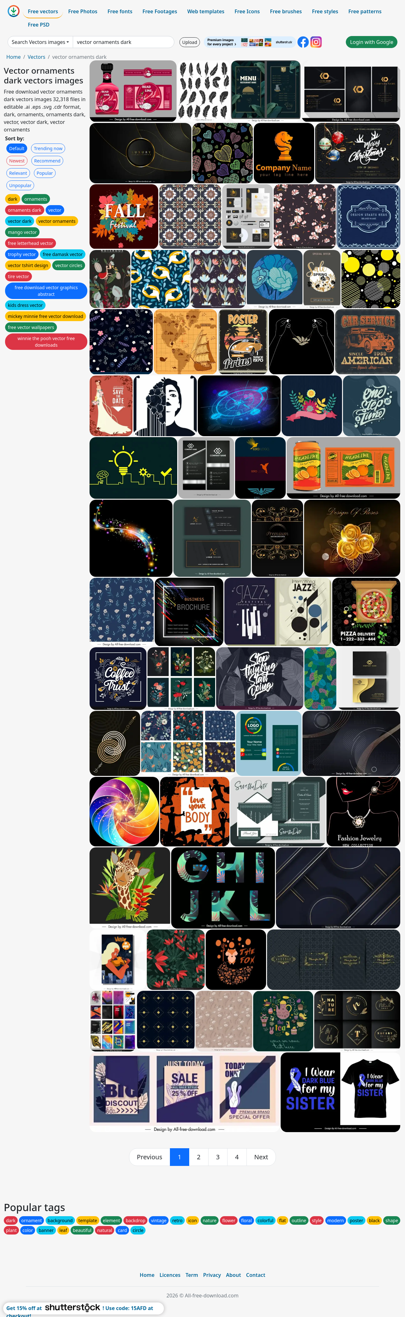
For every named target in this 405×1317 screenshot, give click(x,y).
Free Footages (159, 11)
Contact (255, 1274)
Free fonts (120, 11)
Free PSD (38, 24)
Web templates (205, 11)
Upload (189, 42)
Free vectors (43, 11)
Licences (169, 1274)
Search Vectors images (38, 42)
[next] (261, 1157)
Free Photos (82, 11)
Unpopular (20, 185)
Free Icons (247, 11)
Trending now (48, 148)
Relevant (18, 173)
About (233, 1274)
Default (16, 148)
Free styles (325, 11)
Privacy (212, 1274)
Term (191, 1274)
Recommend (47, 161)
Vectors (36, 56)
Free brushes (286, 11)
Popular (45, 173)
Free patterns (365, 11)
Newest (17, 161)
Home (13, 56)
